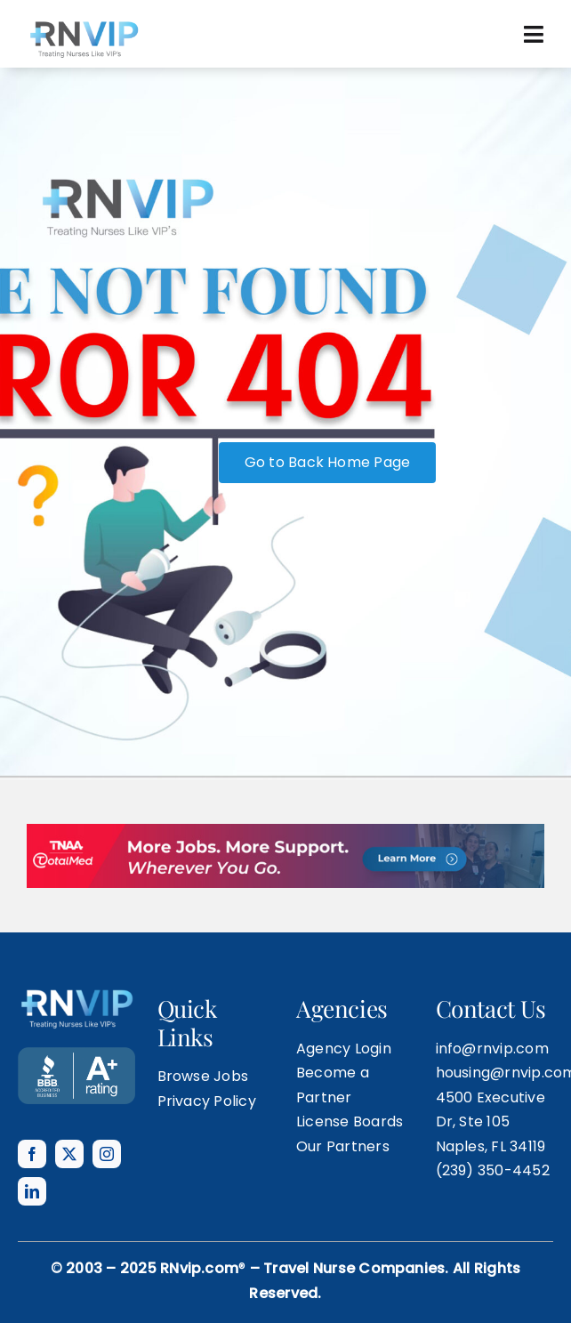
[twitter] (69, 1154)
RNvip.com (199, 1268)
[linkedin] (32, 1191)
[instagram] (106, 1154)
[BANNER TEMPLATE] (76, 1054)
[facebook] (32, 1154)
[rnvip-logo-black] (84, 24)
